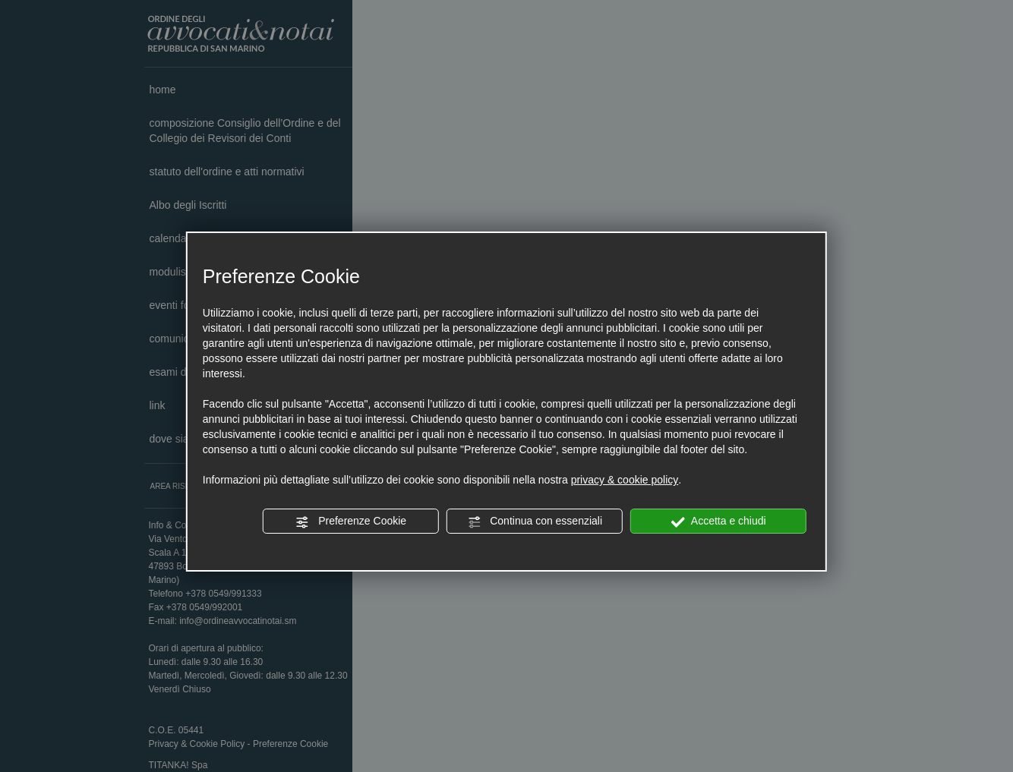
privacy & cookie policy (625, 480)
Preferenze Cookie (350, 521)
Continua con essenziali (534, 521)
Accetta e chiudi (718, 521)
